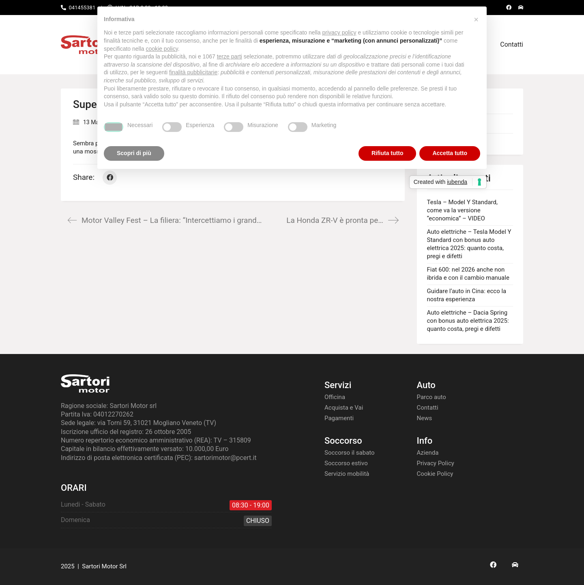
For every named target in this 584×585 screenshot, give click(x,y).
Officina (334, 397)
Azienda (428, 452)
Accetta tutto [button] (449, 153)
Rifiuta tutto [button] (387, 153)
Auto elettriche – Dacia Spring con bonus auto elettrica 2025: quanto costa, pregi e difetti (468, 320)
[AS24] (515, 565)
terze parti (229, 56)
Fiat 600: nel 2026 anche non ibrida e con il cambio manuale (468, 273)
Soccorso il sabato (349, 452)
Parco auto (431, 397)
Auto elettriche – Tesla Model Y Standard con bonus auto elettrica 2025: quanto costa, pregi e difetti (469, 244)
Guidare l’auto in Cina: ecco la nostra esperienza (467, 295)
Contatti (427, 407)
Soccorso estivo (346, 463)
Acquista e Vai (343, 407)
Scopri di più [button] (134, 153)
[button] (476, 19)
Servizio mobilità (346, 473)
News (424, 418)
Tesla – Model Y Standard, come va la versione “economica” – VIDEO (462, 210)
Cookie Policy (435, 473)
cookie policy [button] (162, 48)
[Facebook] (110, 178)
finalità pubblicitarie (193, 72)
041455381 (82, 7)
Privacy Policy (435, 463)
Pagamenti (339, 418)
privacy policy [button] (339, 32)
